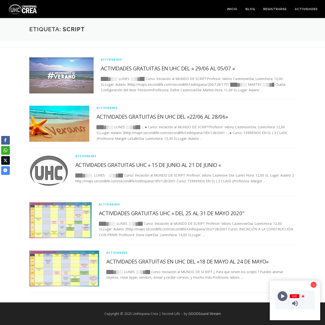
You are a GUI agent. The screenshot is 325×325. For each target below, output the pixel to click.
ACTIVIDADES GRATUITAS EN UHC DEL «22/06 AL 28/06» (162, 116)
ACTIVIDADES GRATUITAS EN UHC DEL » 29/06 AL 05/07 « (168, 68)
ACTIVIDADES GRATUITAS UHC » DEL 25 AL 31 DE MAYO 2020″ (171, 213)
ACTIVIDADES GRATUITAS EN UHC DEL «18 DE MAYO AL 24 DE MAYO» (187, 261)
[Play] (282, 296)
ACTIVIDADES (306, 9)
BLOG (250, 9)
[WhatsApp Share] (5, 150)
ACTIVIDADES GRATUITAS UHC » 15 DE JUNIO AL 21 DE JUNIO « (148, 164)
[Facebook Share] (5, 140)
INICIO (232, 9)
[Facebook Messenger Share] (5, 170)
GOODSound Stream (204, 313)
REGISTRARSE (275, 9)
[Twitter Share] (5, 160)
